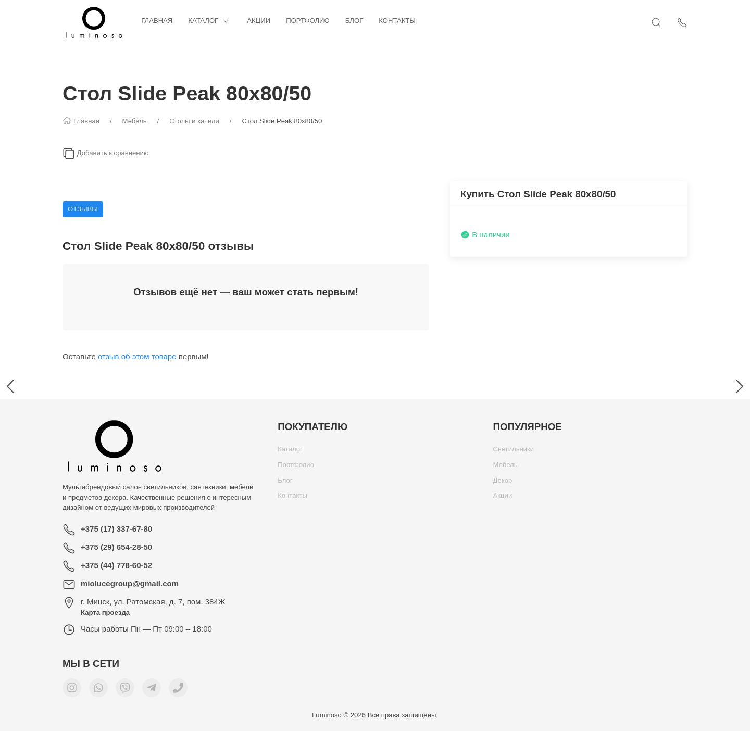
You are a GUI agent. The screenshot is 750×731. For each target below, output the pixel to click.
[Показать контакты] (682, 22)
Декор (502, 483)
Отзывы (83, 209)
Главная (156, 20)
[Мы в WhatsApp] (98, 690)
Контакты (397, 20)
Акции (258, 20)
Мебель (505, 467)
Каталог (209, 21)
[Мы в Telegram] (151, 690)
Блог (354, 20)
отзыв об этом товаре (137, 356)
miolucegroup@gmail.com (130, 583)
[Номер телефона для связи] (178, 690)
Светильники (513, 452)
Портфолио (308, 20)
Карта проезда (105, 612)
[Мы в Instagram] (72, 690)
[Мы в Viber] (125, 690)
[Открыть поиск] (656, 22)
